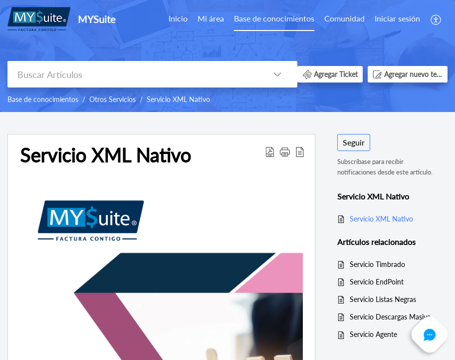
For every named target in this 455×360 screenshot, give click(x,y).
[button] (436, 18)
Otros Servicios (112, 99)
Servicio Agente (373, 334)
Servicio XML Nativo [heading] (105, 155)
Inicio (178, 18)
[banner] (227, 56)
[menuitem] (178, 19)
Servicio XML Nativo (178, 99)
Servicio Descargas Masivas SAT (394, 316)
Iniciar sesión (397, 18)
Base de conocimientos (274, 18)
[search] (132, 74)
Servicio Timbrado (377, 264)
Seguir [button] (354, 142)
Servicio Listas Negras (383, 299)
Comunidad (344, 18)
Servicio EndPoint (377, 282)
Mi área (211, 18)
